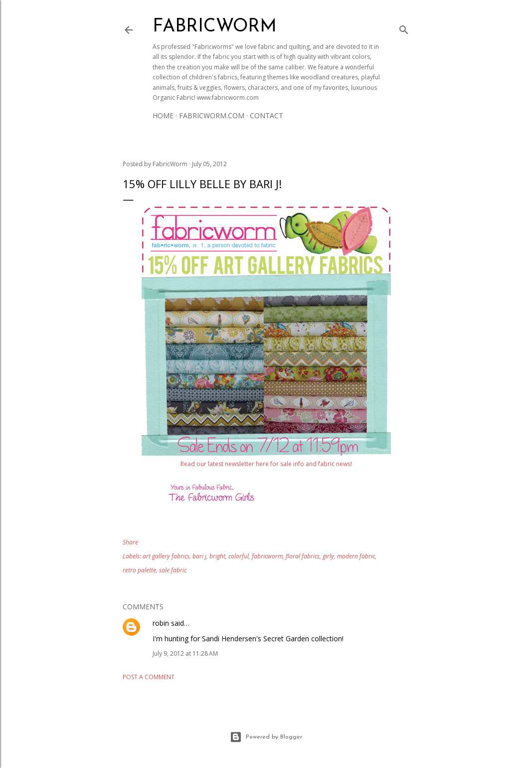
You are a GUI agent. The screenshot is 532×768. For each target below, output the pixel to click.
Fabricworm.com (211, 115)
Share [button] (130, 542)
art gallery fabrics (166, 556)
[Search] (404, 28)
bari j (199, 556)
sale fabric (172, 570)
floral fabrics (303, 556)
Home (163, 115)
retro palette (139, 570)
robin (161, 623)
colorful (238, 556)
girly (328, 556)
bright (217, 556)
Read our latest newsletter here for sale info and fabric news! (266, 464)
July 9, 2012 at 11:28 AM (185, 653)
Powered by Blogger (266, 737)
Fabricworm (215, 27)
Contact (266, 115)
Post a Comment (149, 677)
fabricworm (267, 556)
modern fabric (356, 556)
